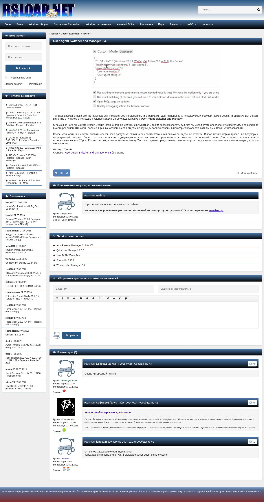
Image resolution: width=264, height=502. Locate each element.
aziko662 (101, 363)
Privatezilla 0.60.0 (65, 260)
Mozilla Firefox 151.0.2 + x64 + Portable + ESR (22, 106)
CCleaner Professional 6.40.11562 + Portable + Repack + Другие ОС (22, 140)
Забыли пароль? (14, 84)
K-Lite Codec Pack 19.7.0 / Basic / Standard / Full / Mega (23, 181)
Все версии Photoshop (67, 24)
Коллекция (146, 24)
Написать (207, 24)
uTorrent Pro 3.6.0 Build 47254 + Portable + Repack (23, 166)
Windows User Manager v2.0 (70, 265)
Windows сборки (38, 24)
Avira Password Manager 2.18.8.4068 (74, 245)
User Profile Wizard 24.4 (68, 255)
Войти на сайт (24, 68)
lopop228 (101, 441)
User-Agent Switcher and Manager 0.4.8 (88, 152)
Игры (161, 24)
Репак (19, 24)
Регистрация (35, 84)
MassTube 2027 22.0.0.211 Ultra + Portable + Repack (23, 149)
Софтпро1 (102, 402)
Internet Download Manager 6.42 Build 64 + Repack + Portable (23, 124)
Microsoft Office (125, 24)
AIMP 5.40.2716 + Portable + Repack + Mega (21, 174)
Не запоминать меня (20, 77)
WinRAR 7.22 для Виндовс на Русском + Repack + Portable (22, 131)
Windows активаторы (98, 24)
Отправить (72, 335)
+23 (62, 173)
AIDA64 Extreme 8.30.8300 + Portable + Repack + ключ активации (21, 158)
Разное (174, 24)
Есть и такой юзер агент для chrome (108, 412)
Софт (8, 24)
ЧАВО (189, 24)
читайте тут (216, 210)
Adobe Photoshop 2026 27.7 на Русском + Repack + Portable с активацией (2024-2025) (23, 115)
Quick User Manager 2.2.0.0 (70, 250)
